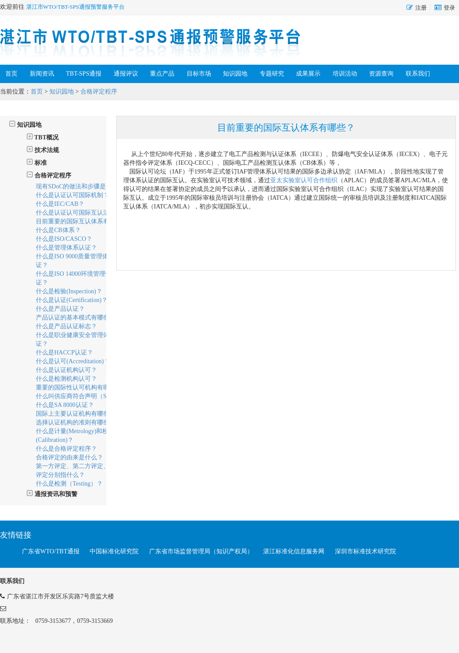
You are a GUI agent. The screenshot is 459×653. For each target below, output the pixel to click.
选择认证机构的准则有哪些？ (75, 422)
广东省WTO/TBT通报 (51, 551)
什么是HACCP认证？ (64, 352)
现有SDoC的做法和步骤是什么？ (80, 186)
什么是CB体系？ (58, 230)
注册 (421, 7)
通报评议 (126, 73)
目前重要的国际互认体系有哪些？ (82, 221)
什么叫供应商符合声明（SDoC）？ (83, 396)
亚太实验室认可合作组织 (303, 180)
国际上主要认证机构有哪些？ (75, 413)
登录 (449, 7)
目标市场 (199, 73)
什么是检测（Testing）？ (69, 483)
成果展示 (308, 73)
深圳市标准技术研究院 (365, 551)
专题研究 (272, 73)
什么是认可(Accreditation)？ (73, 361)
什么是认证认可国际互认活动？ (79, 212)
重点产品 (162, 73)
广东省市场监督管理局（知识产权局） (201, 551)
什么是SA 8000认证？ (65, 405)
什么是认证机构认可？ (66, 370)
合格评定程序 (98, 91)
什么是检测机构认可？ (66, 378)
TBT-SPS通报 (83, 73)
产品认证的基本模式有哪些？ (75, 317)
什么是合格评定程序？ (66, 448)
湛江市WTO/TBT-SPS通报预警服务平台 (75, 6)
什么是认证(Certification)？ (72, 300)
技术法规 (43, 149)
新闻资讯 (42, 73)
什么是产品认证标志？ (66, 326)
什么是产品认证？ (60, 309)
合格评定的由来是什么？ (69, 457)
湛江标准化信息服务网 (293, 551)
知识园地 (235, 73)
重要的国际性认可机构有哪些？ (79, 387)
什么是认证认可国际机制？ (72, 195)
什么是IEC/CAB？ (60, 204)
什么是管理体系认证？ (66, 247)
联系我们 (418, 73)
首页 (11, 73)
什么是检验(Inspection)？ (69, 291)
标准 (37, 162)
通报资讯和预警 (52, 493)
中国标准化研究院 (114, 551)
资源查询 (381, 73)
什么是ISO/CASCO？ (64, 239)
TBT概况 (43, 137)
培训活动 (345, 73)
